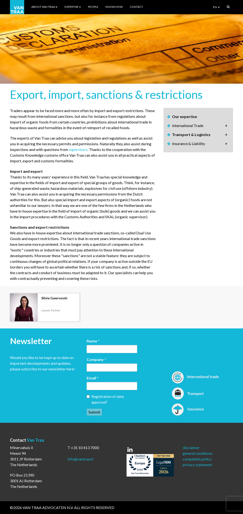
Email (92, 378)
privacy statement (197, 464)
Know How (114, 7)
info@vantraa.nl (80, 459)
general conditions (198, 453)
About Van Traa (44, 7)
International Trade (187, 125)
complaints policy (197, 459)
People (93, 7)
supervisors (78, 149)
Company (96, 359)
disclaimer (191, 447)
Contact (136, 7)
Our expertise (184, 116)
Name (93, 341)
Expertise (73, 7)
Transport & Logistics (191, 134)
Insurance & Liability (188, 143)
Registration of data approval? (105, 399)
